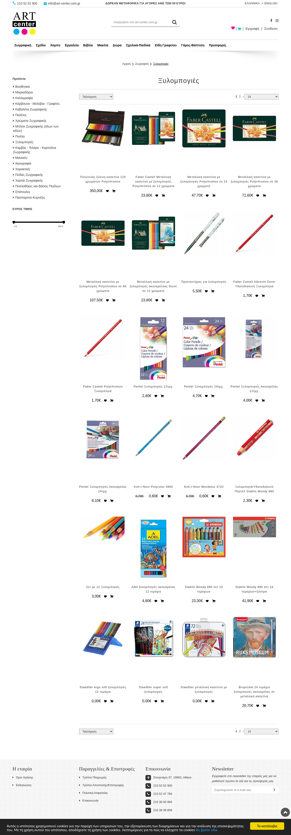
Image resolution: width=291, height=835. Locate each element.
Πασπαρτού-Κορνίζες (29, 197)
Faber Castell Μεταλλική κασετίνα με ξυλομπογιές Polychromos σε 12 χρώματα (153, 181)
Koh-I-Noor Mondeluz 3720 (204, 486)
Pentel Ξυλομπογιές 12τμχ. (153, 386)
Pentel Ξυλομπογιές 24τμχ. (204, 386)
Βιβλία (88, 45)
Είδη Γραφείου (166, 45)
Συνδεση (270, 28)
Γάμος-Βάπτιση (192, 45)
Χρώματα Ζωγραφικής (30, 120)
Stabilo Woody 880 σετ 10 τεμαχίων (204, 589)
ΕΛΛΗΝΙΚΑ (252, 3)
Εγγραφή (252, 28)
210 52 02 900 (25, 3)
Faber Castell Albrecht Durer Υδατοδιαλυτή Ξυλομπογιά (254, 284)
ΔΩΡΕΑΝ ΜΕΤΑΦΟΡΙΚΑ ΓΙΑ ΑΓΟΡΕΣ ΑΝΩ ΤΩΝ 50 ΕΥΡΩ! (145, 3)
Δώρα (117, 45)
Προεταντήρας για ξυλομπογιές (204, 281)
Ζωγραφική (22, 45)
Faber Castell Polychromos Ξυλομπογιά (103, 389)
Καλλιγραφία (23, 98)
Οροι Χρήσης (23, 777)
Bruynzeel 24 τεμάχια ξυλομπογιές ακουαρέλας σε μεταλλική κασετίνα (254, 692)
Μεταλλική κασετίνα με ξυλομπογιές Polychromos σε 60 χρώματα (102, 286)
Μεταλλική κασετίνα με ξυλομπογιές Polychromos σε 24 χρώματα (203, 181)
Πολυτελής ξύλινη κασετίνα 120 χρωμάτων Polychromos (103, 179)
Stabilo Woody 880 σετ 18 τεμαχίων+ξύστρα (254, 589)
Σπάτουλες (21, 192)
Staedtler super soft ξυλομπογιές (153, 689)
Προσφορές (217, 45)
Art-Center (24, 23)
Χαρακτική (21, 169)
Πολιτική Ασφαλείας (93, 793)
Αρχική (126, 63)
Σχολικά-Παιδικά (138, 45)
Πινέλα (19, 136)
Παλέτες (20, 115)
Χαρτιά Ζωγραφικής (28, 180)
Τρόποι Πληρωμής (93, 777)
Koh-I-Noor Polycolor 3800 (153, 486)
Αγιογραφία (22, 163)
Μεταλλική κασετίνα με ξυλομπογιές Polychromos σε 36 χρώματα (254, 181)
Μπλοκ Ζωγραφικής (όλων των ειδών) (36, 128)
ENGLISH (270, 3)
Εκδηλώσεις (22, 785)
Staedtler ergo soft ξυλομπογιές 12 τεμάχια (103, 689)
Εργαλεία (72, 45)
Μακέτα (102, 45)
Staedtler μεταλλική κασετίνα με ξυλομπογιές (204, 689)
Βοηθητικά (21, 86)
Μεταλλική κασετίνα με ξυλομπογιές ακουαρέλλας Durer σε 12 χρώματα (153, 286)
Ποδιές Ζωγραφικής (28, 175)
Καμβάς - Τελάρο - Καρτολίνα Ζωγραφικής (34, 150)
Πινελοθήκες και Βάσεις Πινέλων (37, 186)
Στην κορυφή (285, 812)
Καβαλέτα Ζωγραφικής (30, 109)
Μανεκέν (20, 158)
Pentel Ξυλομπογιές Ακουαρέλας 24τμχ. (103, 489)
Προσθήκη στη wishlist (107, 191)
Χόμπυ (55, 45)
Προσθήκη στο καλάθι (114, 191)
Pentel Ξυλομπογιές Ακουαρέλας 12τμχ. (254, 389)
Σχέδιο (41, 45)
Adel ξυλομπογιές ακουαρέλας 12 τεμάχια (153, 589)
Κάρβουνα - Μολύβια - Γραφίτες (36, 103)
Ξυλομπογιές (161, 63)
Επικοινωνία (89, 800)
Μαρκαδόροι (23, 92)
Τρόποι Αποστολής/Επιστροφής (101, 785)
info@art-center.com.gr (62, 3)
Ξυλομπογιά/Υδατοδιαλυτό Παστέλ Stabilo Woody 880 (254, 489)
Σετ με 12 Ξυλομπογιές (103, 587)
